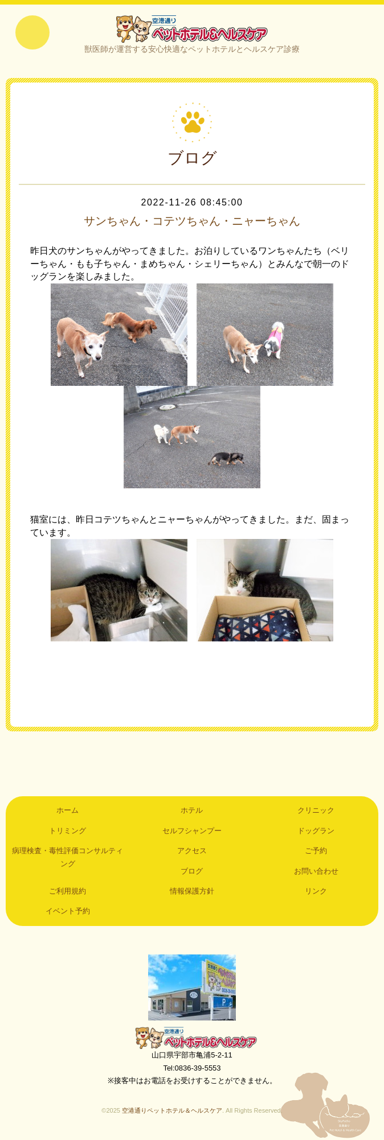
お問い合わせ (316, 871)
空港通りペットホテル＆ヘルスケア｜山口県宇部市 (192, 28)
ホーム (67, 810)
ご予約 (316, 850)
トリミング (67, 830)
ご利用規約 (67, 891)
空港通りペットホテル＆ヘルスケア (192, 1037)
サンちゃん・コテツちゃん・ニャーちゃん (192, 221)
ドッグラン (315, 830)
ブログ (192, 871)
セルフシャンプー (192, 830)
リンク (316, 891)
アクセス (192, 850)
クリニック (315, 810)
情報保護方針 (192, 891)
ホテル (192, 810)
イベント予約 (68, 911)
